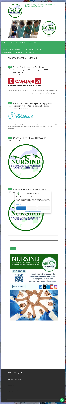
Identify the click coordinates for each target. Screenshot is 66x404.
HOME (3, 42)
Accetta (21, 208)
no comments (23, 74)
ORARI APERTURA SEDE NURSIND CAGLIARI (12, 49)
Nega (32, 208)
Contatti (22, 46)
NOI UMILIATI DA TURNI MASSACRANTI (29, 189)
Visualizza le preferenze (43, 208)
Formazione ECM (33, 42)
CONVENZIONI (31, 46)
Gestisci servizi (19, 204)
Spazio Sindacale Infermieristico (9, 46)
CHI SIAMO (22, 42)
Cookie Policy (27, 211)
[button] (49, 193)
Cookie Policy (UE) (18, 52)
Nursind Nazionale (6, 52)
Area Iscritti (39, 49)
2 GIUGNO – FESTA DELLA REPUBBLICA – (30, 138)
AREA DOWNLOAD (30, 52)
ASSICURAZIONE (30, 49)
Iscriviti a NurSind (13, 42)
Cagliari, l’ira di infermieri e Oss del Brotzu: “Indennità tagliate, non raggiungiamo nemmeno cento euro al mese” (32, 69)
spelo (15, 74)
